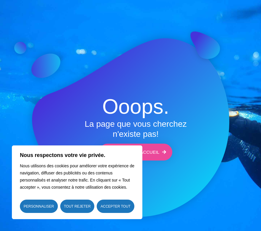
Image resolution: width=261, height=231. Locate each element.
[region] (77, 182)
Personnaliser (39, 206)
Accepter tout (115, 206)
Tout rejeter (77, 206)
